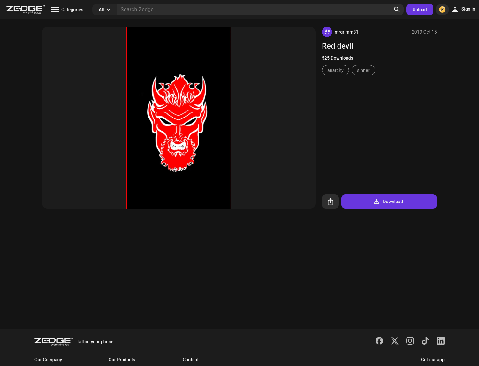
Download (388, 201)
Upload (420, 9)
